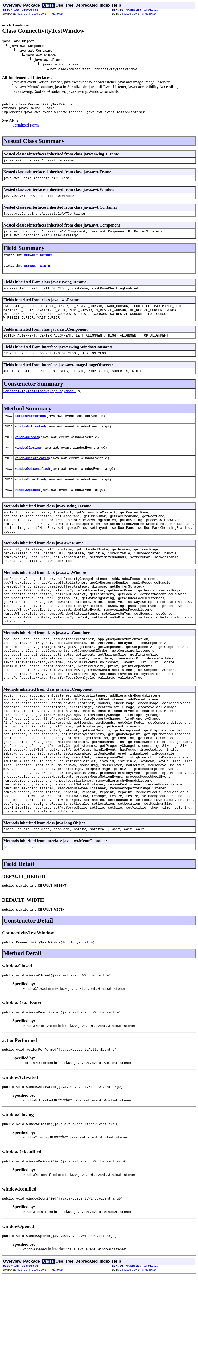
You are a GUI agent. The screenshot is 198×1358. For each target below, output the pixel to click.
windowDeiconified (32, 489)
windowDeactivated (32, 478)
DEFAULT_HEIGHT (38, 263)
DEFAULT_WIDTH (37, 275)
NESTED (22, 13)
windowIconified (30, 500)
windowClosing (28, 466)
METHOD (57, 13)
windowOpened (27, 512)
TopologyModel (63, 407)
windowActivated (30, 444)
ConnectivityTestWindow (25, 407)
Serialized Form (25, 128)
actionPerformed (30, 432)
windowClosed (27, 455)
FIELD (33, 13)
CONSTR (44, 13)
